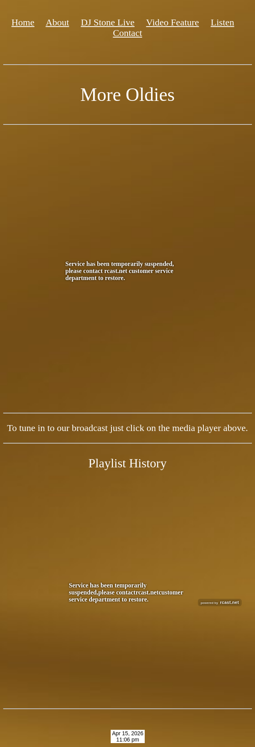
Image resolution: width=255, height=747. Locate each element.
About (57, 22)
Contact (127, 33)
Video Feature (172, 22)
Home (22, 22)
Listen (222, 22)
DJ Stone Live (108, 22)
